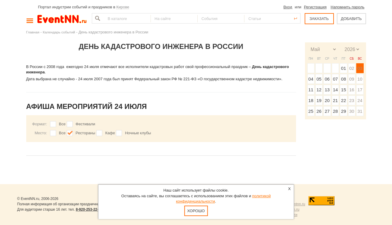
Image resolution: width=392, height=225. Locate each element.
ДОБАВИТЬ (351, 18)
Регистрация (315, 7)
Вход (287, 7)
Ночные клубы (138, 133)
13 (327, 89)
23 (351, 100)
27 (327, 111)
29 (343, 111)
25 (310, 111)
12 (319, 89)
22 (343, 100)
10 (359, 78)
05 (319, 78)
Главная (32, 32)
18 (310, 100)
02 (351, 68)
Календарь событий (59, 32)
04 (310, 78)
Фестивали (85, 124)
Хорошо (196, 211)
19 (319, 100)
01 (343, 68)
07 (335, 78)
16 (351, 89)
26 (319, 111)
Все (62, 124)
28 (335, 111)
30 (351, 111)
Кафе (110, 133)
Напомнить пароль (347, 7)
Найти (97, 18)
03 (359, 68)
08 (343, 78)
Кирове (122, 7)
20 (327, 100)
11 (310, 89)
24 (359, 100)
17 (359, 89)
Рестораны (85, 133)
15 (343, 89)
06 (327, 78)
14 (335, 89)
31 (359, 111)
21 (335, 100)
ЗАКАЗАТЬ (319, 18)
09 (351, 78)
